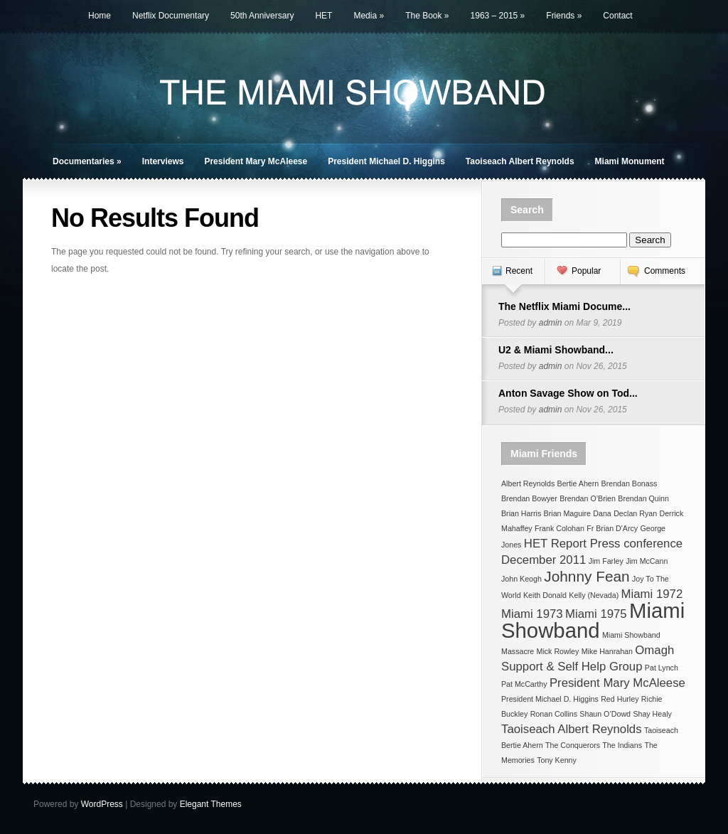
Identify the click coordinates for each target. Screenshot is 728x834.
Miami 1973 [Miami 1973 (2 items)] (532, 614)
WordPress (102, 804)
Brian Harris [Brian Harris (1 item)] (521, 513)
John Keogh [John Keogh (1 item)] (521, 578)
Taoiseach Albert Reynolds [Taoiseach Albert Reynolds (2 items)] (571, 729)
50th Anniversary (262, 16)
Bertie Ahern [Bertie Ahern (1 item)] (578, 483)
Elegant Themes (211, 804)
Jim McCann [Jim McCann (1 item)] (647, 561)
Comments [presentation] (664, 271)
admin (550, 323)
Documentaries (87, 161)
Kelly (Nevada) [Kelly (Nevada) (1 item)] (594, 595)
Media (368, 16)
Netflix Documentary (170, 16)
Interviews (163, 161)
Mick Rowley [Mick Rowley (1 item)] (558, 651)
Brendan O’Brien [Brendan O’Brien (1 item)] (588, 498)
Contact (617, 16)
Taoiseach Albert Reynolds (520, 161)
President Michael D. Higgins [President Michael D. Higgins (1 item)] (550, 699)
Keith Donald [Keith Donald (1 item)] (545, 595)
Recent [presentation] (518, 271)
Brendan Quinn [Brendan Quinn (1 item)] (643, 498)
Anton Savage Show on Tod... (568, 393)
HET (323, 16)
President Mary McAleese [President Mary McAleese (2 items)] (617, 683)
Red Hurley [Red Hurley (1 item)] (619, 699)
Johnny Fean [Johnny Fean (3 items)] (586, 576)
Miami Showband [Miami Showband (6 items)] (593, 620)
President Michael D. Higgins (386, 161)
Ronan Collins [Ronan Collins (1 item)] (553, 714)
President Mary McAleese (255, 161)
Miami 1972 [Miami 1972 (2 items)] (652, 594)
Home (99, 16)
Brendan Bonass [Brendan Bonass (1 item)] (629, 483)
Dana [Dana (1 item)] (602, 513)
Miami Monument (630, 161)
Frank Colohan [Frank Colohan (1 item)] (559, 528)
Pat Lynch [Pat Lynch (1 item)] (661, 667)
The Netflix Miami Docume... (564, 306)
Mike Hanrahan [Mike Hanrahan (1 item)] (607, 651)
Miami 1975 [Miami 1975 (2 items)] (596, 614)
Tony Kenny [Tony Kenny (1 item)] (557, 760)
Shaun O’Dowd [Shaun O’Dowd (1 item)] (605, 714)
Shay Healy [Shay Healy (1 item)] (652, 714)
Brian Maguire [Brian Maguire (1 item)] (567, 513)
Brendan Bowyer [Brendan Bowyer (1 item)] (529, 498)
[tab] (513, 278)
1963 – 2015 (498, 16)
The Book (427, 16)
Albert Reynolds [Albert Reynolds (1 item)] (528, 483)
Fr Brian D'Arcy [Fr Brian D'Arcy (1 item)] (612, 528)
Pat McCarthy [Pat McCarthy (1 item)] (524, 684)
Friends (564, 16)
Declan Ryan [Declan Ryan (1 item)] (635, 513)
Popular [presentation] (586, 271)
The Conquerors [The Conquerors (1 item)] (572, 745)
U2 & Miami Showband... (556, 349)
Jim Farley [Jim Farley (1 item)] (606, 561)
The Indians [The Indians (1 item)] (622, 745)
